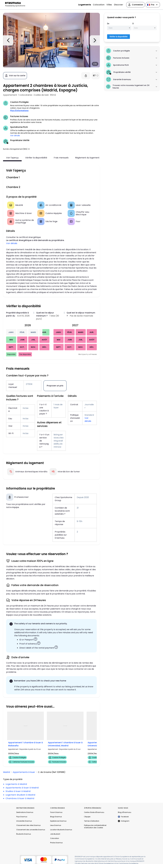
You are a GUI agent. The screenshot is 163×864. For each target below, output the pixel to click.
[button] (29, 149)
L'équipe (87, 817)
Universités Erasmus (24, 821)
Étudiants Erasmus (23, 834)
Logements (84, 4)
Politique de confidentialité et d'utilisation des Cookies (95, 826)
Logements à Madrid (16, 784)
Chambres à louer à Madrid (20, 798)
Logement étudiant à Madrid (20, 794)
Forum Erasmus (56, 812)
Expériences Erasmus (58, 821)
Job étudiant (55, 834)
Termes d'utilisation (91, 821)
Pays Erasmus (21, 817)
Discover (118, 4)
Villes (109, 4)
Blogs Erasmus (56, 817)
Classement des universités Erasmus (30, 830)
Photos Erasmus (56, 843)
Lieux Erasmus (55, 825)
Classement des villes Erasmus (28, 825)
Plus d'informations (19, 110)
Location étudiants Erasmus (61, 830)
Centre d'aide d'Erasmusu (94, 812)
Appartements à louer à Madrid (22, 787)
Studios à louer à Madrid (18, 791)
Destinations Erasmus (24, 812)
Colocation (98, 4)
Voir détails (15, 135)
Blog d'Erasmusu (124, 812)
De (108, 24)
